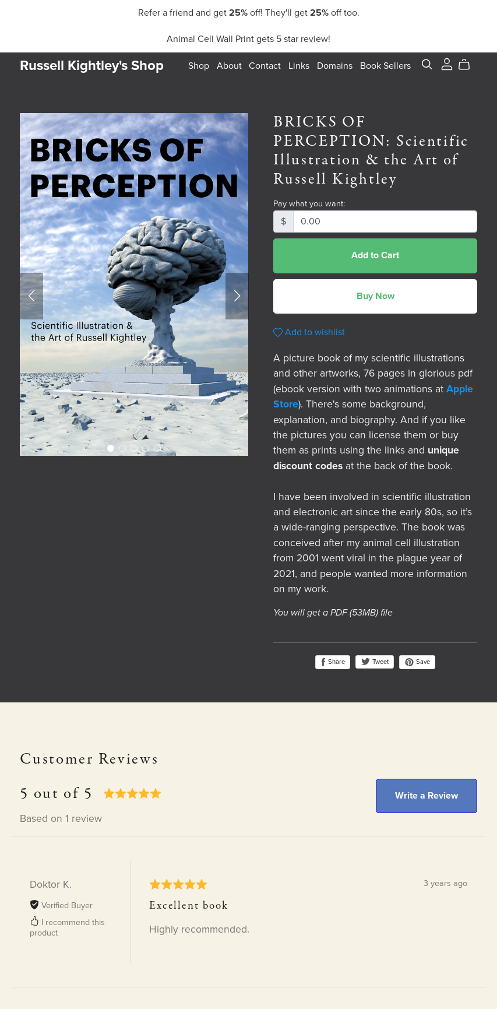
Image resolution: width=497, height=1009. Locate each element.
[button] (31, 296)
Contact (265, 66)
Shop (198, 66)
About (229, 66)
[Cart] (469, 65)
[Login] (447, 63)
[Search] (427, 64)
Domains (335, 66)
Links (298, 66)
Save (417, 662)
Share (332, 662)
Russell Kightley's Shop (92, 65)
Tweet (375, 662)
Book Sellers (385, 66)
